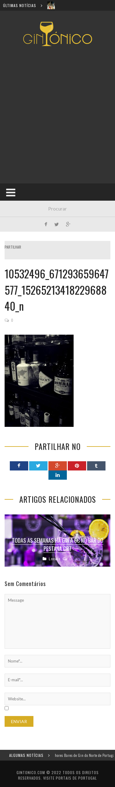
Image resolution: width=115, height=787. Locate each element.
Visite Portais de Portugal (70, 778)
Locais (55, 558)
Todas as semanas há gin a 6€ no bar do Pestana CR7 (57, 544)
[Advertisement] (57, 114)
